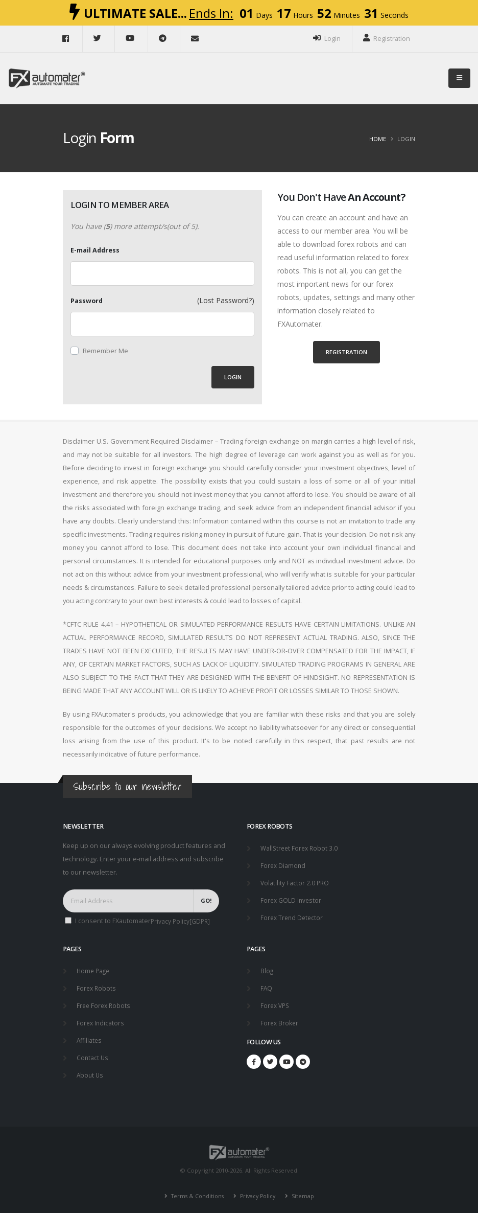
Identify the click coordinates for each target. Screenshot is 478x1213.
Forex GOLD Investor (291, 898)
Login (327, 38)
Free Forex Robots (105, 1001)
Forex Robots (97, 984)
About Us (91, 1069)
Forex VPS (276, 1001)
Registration (386, 38)
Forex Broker (280, 1018)
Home (377, 139)
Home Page (94, 968)
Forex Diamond (283, 864)
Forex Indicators (101, 1018)
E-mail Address (94, 250)
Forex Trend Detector (293, 915)
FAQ (266, 984)
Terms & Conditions (194, 1190)
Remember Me (105, 351)
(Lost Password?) (225, 300)
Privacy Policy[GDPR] (181, 921)
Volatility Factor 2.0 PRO (295, 881)
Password (86, 300)
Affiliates (90, 1035)
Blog (267, 968)
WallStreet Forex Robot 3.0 (300, 847)
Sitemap (305, 1190)
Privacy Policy (258, 1190)
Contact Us (93, 1052)
